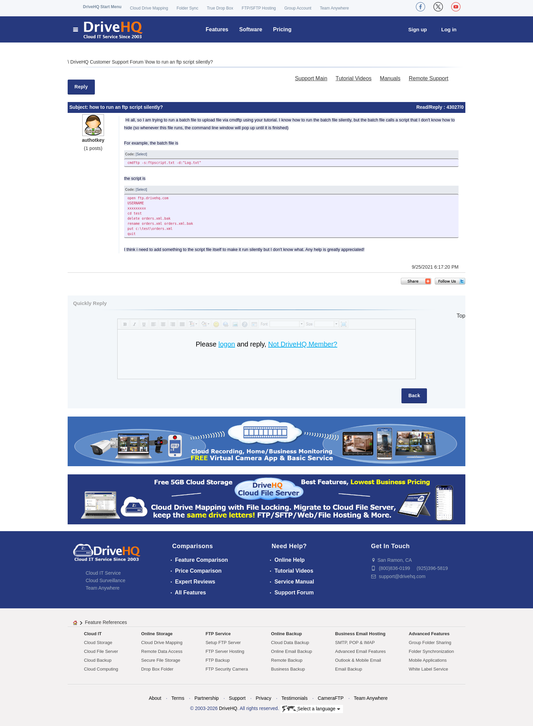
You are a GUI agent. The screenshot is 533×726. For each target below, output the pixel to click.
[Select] (141, 154)
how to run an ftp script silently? (179, 62)
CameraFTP (331, 698)
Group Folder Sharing (430, 642)
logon (226, 344)
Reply (81, 86)
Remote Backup (287, 660)
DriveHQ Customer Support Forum (107, 62)
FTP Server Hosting (225, 651)
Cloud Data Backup (290, 642)
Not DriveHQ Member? (302, 344)
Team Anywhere (334, 8)
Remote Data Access (161, 651)
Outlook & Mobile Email (358, 660)
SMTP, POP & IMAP (355, 642)
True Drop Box (220, 8)
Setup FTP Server (223, 642)
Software (250, 29)
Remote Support (428, 78)
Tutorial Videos (354, 78)
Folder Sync (187, 8)
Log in (449, 29)
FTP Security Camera (227, 669)
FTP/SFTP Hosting (259, 8)
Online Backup (286, 633)
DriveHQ (228, 708)
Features (217, 29)
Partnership (206, 698)
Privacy (263, 698)
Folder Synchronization (431, 651)
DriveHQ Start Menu (102, 6)
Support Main (311, 78)
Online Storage (156, 633)
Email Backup (348, 669)
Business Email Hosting (360, 633)
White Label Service (428, 669)
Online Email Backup (291, 651)
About (155, 698)
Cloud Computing (101, 669)
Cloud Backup (97, 660)
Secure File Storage (160, 660)
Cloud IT (93, 633)
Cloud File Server (101, 651)
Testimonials (294, 698)
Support (237, 698)
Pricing (282, 29)
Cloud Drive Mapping (149, 8)
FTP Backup (218, 660)
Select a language (311, 709)
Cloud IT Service (103, 573)
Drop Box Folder (157, 669)
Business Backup (288, 669)
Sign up (417, 29)
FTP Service (218, 633)
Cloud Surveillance (105, 580)
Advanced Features (429, 633)
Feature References (106, 622)
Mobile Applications (428, 660)
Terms (177, 698)
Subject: (79, 107)
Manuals (390, 78)
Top (461, 316)
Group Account (298, 8)
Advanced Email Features (360, 651)
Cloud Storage (98, 642)
